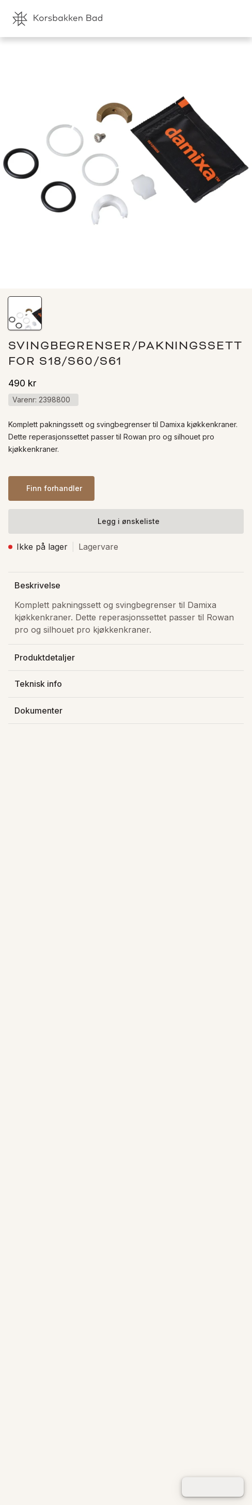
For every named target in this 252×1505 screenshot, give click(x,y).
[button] (24, 313)
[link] (190, 18)
